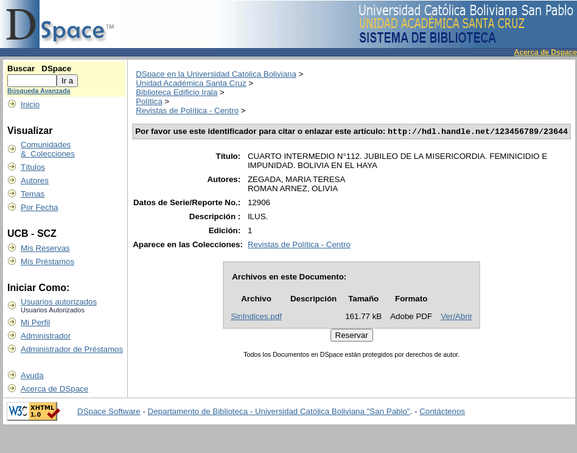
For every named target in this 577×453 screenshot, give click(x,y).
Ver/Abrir (456, 317)
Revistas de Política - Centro (187, 110)
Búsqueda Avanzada (38, 90)
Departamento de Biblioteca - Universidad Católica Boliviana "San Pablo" (279, 411)
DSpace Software (109, 411)
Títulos (33, 167)
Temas (32, 193)
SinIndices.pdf (256, 317)
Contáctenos (442, 411)
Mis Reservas (45, 248)
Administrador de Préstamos (72, 349)
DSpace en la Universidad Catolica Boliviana (216, 74)
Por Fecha (39, 207)
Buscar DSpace (39, 68)
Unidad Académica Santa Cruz (191, 83)
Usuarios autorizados (59, 301)
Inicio (30, 104)
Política (149, 101)
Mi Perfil (35, 322)
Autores (35, 180)
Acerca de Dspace (545, 52)
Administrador (46, 335)
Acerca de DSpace (54, 388)
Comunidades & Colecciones (48, 149)
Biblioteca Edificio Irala (176, 92)
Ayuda (32, 375)
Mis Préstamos (47, 261)
